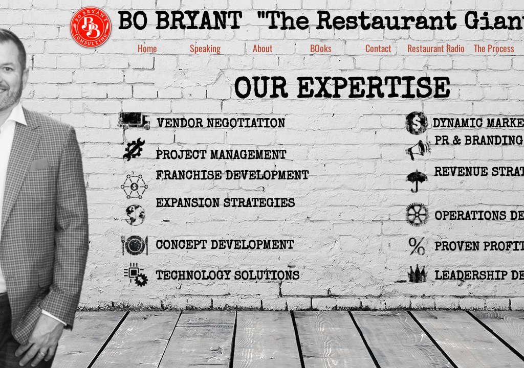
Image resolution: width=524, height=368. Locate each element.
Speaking (205, 48)
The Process (494, 48)
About (263, 48)
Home (147, 48)
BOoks (321, 48)
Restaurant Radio (436, 48)
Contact (378, 48)
